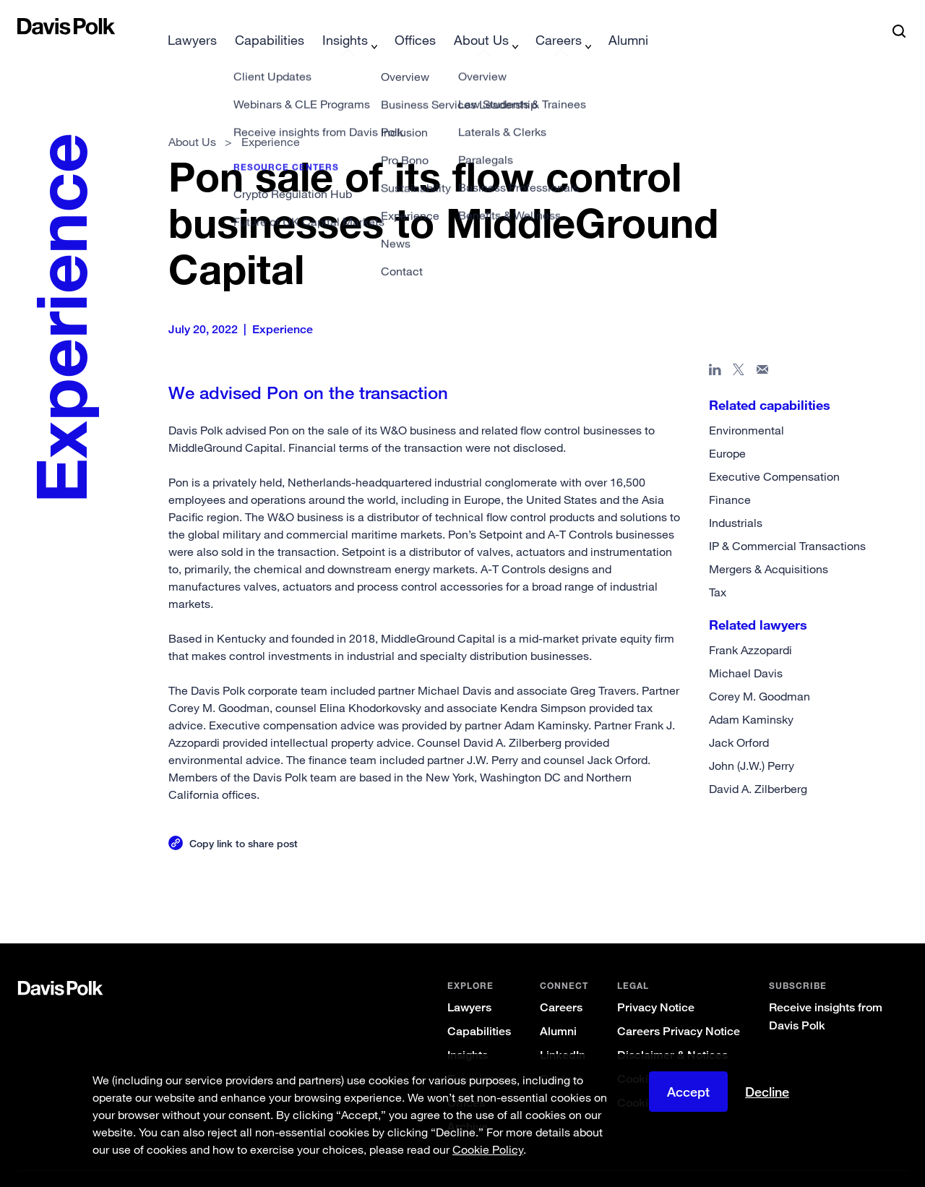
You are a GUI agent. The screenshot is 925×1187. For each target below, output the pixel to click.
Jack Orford (739, 719)
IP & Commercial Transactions (787, 522)
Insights (467, 1032)
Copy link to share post (243, 820)
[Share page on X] (739, 349)
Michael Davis (746, 650)
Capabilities (479, 1008)
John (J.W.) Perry (751, 742)
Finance (730, 476)
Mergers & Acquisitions (768, 546)
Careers (561, 984)
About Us (192, 118)
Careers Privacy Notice (678, 1008)
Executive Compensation (774, 453)
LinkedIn (562, 1032)
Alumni (558, 1008)
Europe (727, 430)
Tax (717, 569)
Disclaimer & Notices (672, 1032)
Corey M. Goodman (759, 673)
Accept (688, 1092)
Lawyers (469, 984)
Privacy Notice (655, 984)
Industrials (735, 499)
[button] (26, 26)
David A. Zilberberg (758, 765)
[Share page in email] (763, 349)
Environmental (746, 407)
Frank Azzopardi (750, 627)
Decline (767, 1092)
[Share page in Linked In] (715, 349)
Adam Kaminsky (751, 696)
